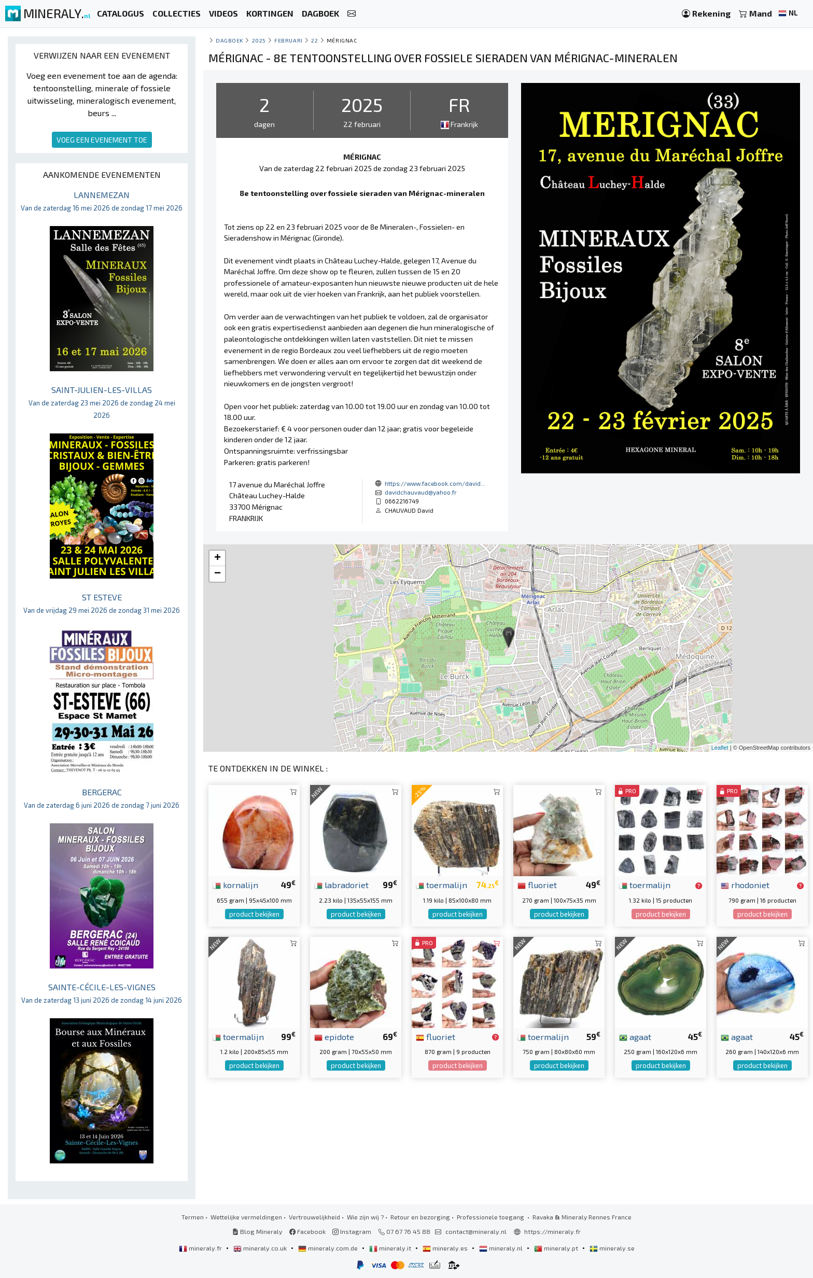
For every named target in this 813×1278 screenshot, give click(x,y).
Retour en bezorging (420, 1216)
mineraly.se (612, 1248)
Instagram (351, 1231)
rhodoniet (745, 884)
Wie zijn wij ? (365, 1216)
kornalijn (235, 884)
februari (288, 40)
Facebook (307, 1231)
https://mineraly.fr (552, 1231)
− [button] (217, 574)
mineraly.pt (557, 1248)
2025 (259, 40)
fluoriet (537, 884)
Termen (192, 1216)
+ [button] (217, 558)
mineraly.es (446, 1248)
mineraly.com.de (328, 1248)
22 (314, 40)
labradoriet (341, 884)
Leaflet (719, 748)
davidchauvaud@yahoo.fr (421, 492)
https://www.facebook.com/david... (435, 483)
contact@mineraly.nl (476, 1231)
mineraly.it (391, 1248)
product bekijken (254, 914)
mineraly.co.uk (260, 1248)
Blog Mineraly (257, 1231)
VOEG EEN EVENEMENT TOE (102, 139)
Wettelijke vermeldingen (246, 1216)
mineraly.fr (201, 1248)
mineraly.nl (501, 1248)
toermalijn (441, 884)
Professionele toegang (491, 1216)
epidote (334, 1036)
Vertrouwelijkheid (314, 1216)
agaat (635, 1036)
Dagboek (229, 40)
